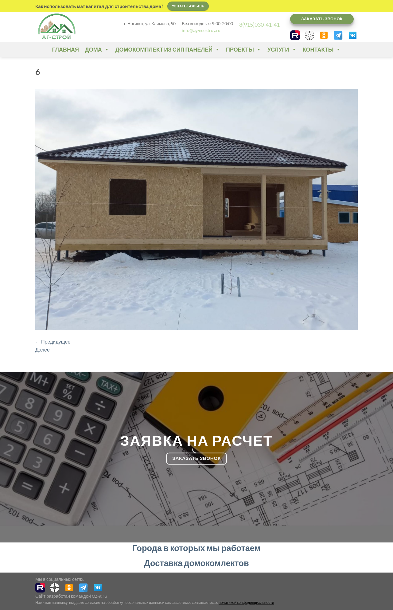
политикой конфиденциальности (246, 602)
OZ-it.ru (99, 596)
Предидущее (52, 341)
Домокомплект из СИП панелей (167, 49)
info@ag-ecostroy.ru (201, 30)
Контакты (322, 49)
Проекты (243, 49)
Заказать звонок (322, 18)
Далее (45, 349)
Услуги (282, 49)
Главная (65, 49)
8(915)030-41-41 (259, 24)
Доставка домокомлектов (196, 563)
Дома (97, 49)
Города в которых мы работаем (196, 548)
